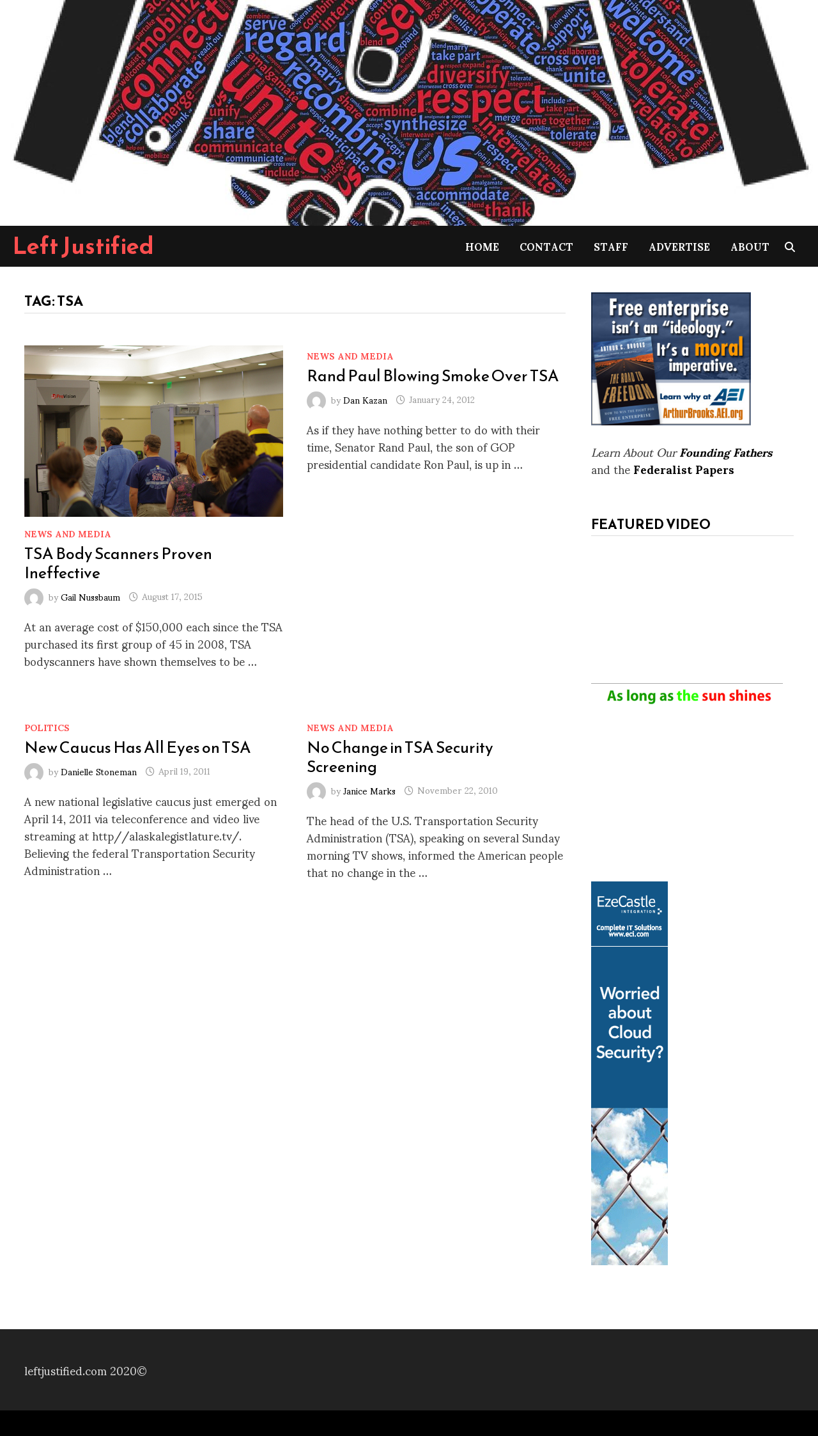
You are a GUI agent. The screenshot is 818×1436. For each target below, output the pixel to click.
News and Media (67, 533)
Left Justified (83, 245)
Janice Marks (369, 790)
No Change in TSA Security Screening (400, 756)
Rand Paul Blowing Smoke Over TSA (433, 375)
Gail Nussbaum (90, 596)
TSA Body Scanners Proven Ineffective (118, 563)
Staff (611, 246)
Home (482, 246)
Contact (546, 246)
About (749, 246)
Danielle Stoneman (99, 770)
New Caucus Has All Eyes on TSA (137, 747)
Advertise (679, 246)
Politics (47, 727)
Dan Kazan (365, 399)
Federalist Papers (683, 468)
